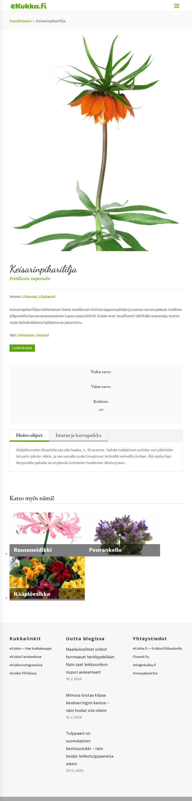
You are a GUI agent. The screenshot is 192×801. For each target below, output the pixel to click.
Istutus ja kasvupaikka (78, 435)
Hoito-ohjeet (29, 435)
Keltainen (26, 335)
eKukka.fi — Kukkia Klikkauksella (157, 648)
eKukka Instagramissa (26, 665)
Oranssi (42, 335)
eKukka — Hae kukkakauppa (30, 648)
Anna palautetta (145, 673)
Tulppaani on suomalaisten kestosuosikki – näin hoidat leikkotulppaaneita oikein (89, 748)
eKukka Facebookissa (25, 657)
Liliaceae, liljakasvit (39, 297)
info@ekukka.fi (144, 665)
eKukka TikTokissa (23, 673)
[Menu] (176, 6)
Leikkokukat (22, 348)
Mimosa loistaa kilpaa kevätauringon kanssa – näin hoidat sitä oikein (87, 703)
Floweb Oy (141, 657)
